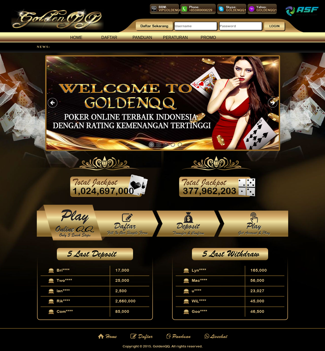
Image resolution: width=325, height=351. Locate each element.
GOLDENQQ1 (236, 10)
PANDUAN (142, 37)
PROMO (208, 37)
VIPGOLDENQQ (170, 10)
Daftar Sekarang (154, 26)
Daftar (142, 336)
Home (107, 336)
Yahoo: (261, 7)
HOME (76, 37)
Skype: (231, 7)
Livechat (215, 336)
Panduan (179, 336)
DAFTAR (109, 37)
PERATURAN (175, 37)
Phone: (194, 7)
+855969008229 (200, 10)
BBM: (163, 7)
